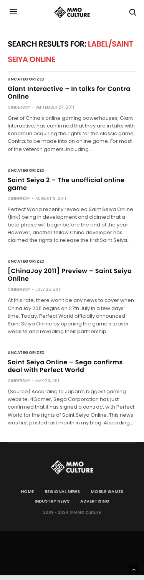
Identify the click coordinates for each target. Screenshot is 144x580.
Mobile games (107, 491)
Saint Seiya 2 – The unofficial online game (66, 184)
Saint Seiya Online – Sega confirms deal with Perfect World (65, 366)
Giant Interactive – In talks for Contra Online (69, 92)
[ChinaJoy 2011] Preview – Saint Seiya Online (70, 275)
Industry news (52, 501)
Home (27, 491)
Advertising (94, 501)
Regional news (62, 491)
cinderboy (19, 107)
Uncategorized (26, 79)
